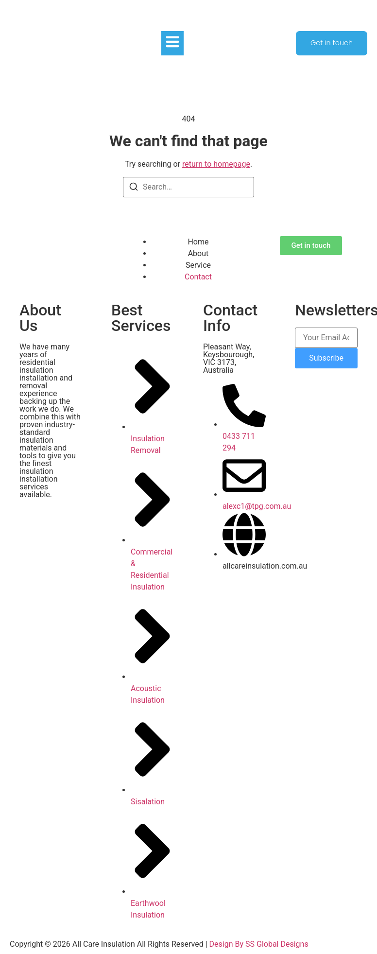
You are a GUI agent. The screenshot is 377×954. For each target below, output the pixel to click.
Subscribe (326, 358)
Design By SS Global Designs (258, 944)
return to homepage (216, 164)
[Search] (133, 188)
